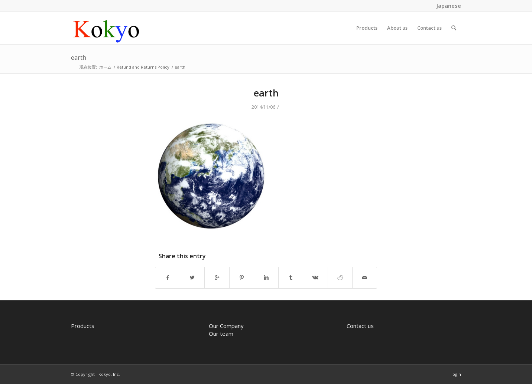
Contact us (360, 325)
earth (78, 57)
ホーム (105, 67)
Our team (221, 333)
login (456, 374)
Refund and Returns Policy (143, 67)
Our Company (226, 325)
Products (82, 325)
